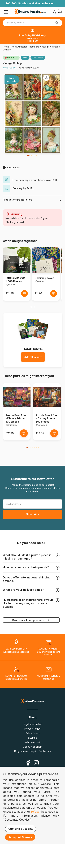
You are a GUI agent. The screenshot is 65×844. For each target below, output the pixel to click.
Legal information (32, 724)
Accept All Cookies (20, 837)
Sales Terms (32, 733)
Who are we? (32, 742)
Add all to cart (33, 357)
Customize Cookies (20, 828)
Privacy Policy (32, 728)
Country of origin (32, 746)
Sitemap (32, 737)
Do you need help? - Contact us (32, 751)
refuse (35, 811)
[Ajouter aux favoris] (54, 77)
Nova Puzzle (9, 67)
